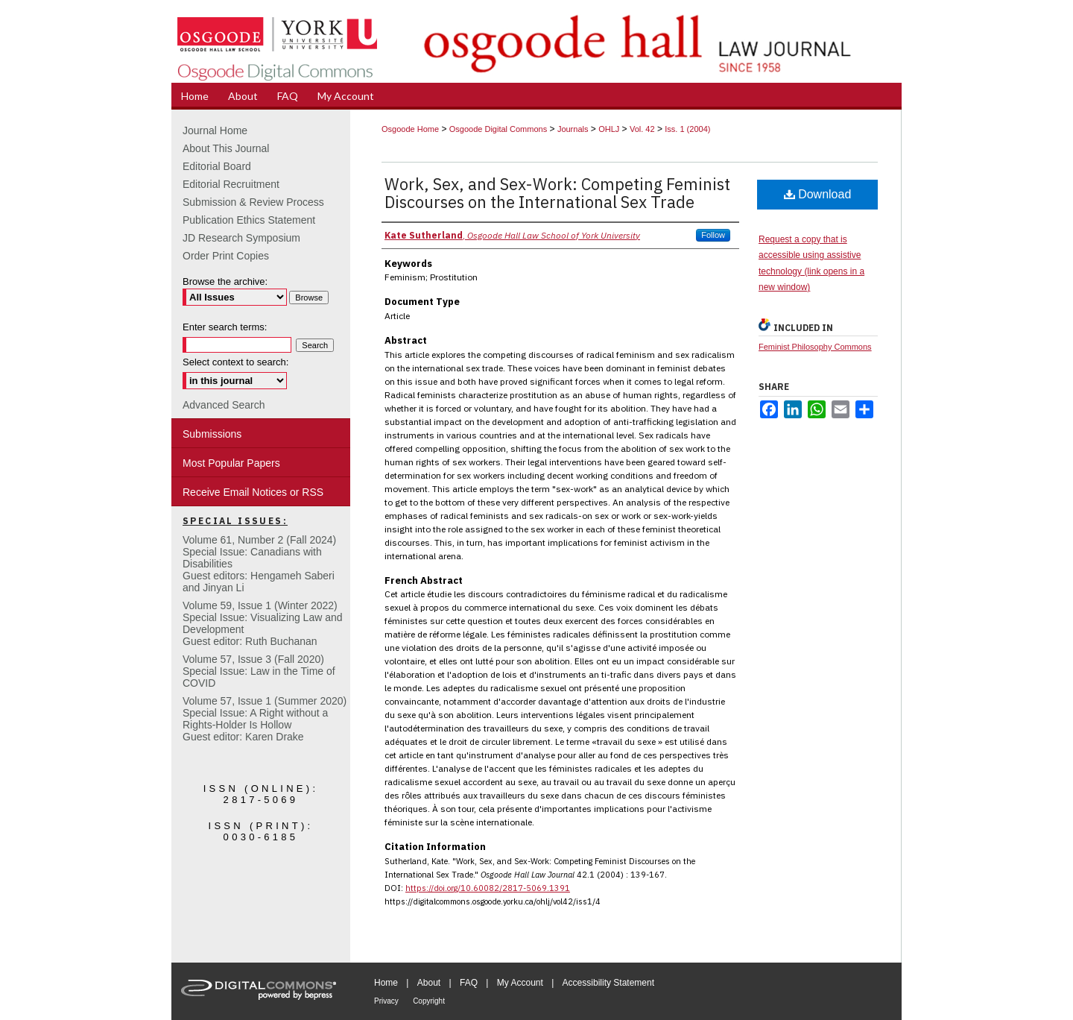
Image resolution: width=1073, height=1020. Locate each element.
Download (818, 194)
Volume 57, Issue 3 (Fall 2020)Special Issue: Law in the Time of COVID (259, 671)
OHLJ (608, 129)
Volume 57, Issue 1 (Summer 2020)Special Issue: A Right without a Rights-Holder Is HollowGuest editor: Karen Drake (264, 719)
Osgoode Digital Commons (498, 129)
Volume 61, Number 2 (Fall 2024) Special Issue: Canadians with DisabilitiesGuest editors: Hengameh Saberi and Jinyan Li (259, 564)
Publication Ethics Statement (249, 220)
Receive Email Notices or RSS (253, 492)
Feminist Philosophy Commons (815, 346)
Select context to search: (235, 362)
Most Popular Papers (231, 463)
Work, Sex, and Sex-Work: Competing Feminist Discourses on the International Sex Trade (557, 192)
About (428, 983)
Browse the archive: (225, 281)
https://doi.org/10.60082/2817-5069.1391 (487, 888)
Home (386, 983)
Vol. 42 (642, 129)
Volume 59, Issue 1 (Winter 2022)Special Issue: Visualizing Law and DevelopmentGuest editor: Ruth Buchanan (263, 623)
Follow (713, 234)
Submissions (212, 434)
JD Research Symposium (241, 238)
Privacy (386, 1001)
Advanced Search (224, 405)
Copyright (429, 1001)
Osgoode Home (410, 129)
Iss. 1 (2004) (687, 129)
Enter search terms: (225, 327)
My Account (520, 983)
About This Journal (226, 148)
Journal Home (215, 130)
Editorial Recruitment (231, 184)
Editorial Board (217, 166)
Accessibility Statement (608, 983)
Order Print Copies (226, 256)
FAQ (469, 983)
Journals (573, 129)
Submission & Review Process (253, 202)
